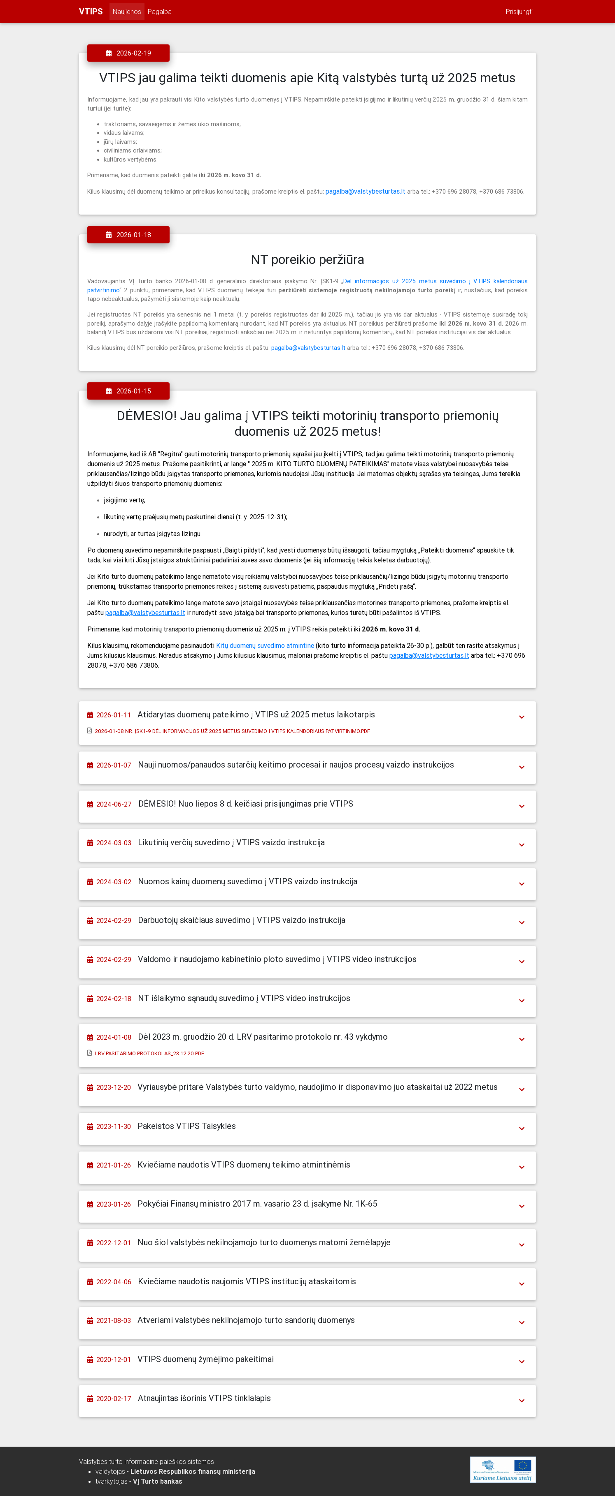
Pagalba (160, 11)
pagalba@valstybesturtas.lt (365, 191)
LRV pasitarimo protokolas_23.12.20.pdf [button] (149, 1053)
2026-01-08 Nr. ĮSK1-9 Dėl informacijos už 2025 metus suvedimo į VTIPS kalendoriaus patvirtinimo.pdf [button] (232, 731)
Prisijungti (519, 11)
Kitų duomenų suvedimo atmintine (265, 645)
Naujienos (127, 11)
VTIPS (91, 11)
